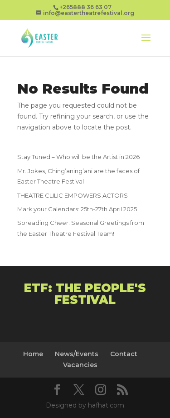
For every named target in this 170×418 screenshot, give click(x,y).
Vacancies (80, 365)
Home (33, 354)
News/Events (76, 354)
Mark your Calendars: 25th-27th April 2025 (77, 209)
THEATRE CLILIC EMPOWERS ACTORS (72, 195)
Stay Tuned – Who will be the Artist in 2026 (78, 156)
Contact (123, 354)
